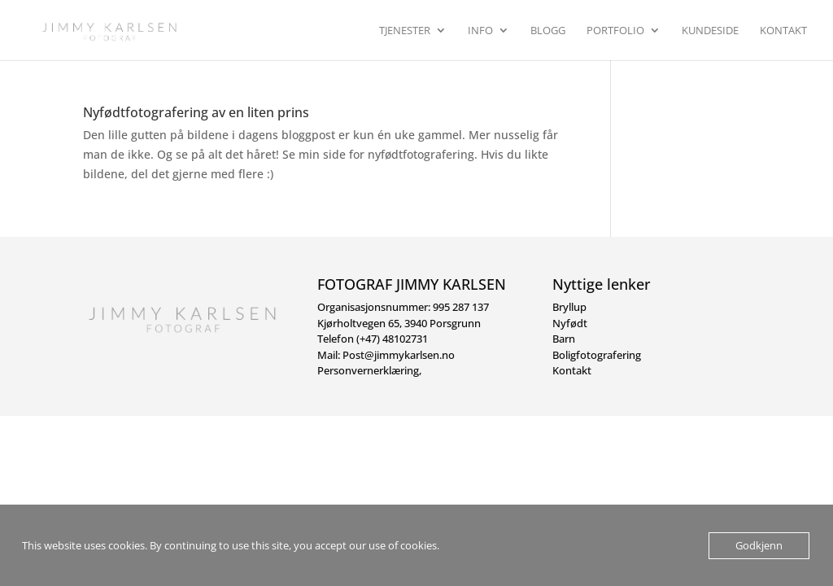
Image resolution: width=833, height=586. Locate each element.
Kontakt (783, 30)
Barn (563, 338)
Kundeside (710, 30)
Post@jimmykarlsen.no (398, 355)
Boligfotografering (596, 355)
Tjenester (404, 30)
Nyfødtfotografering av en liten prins (196, 112)
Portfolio (615, 30)
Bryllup (569, 307)
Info (480, 30)
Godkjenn (759, 545)
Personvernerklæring (368, 370)
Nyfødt (569, 323)
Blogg (547, 30)
